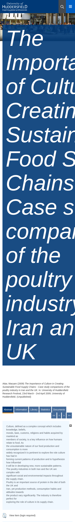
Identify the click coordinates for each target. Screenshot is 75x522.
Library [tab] (33, 409)
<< (54, 415)
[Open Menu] (70, 6)
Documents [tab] (59, 409)
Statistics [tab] (45, 409)
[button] (62, 6)
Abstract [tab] (8, 409)
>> (69, 415)
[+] (70, 425)
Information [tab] (21, 409)
